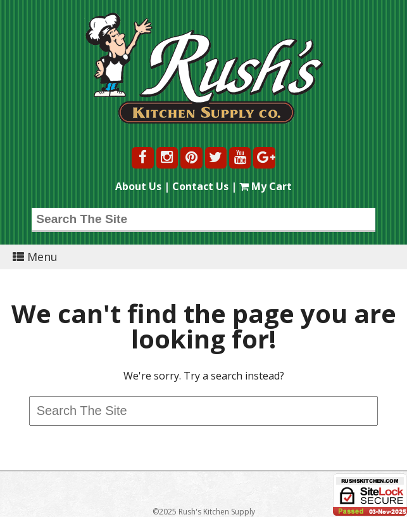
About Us (138, 186)
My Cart (265, 186)
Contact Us (200, 186)
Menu (35, 256)
